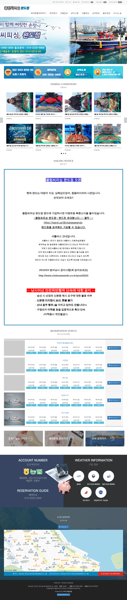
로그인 (69, 2)
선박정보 (96, 13)
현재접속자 (86, 2)
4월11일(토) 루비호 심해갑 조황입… (17, 114)
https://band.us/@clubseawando (63, 222)
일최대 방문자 (113, 2)
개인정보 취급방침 (67, 583)
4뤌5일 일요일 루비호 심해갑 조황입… (77, 114)
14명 (42, 353)
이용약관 (57, 583)
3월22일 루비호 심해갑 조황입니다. (105, 145)
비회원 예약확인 (59, 2)
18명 (31, 388)
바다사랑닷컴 (67, 591)
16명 (54, 405)
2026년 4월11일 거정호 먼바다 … (46, 114)
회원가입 (77, 2)
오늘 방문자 (99, 2)
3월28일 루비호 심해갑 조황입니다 (47, 145)
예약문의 (53, 13)
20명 (31, 370)
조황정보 (64, 13)
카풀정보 (85, 13)
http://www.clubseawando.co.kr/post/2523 (63, 275)
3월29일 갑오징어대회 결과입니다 (17, 145)
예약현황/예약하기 (38, 13)
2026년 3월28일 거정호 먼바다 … (75, 145)
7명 (31, 405)
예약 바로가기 (114, 348)
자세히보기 (63, 527)
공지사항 (74, 13)
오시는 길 (118, 13)
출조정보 (106, 13)
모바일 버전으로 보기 (63, 594)
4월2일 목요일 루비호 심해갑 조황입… (106, 114)
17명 (31, 353)
